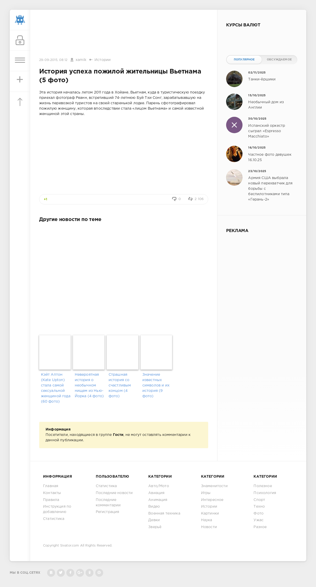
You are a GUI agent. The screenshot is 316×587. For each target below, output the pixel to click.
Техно (259, 506)
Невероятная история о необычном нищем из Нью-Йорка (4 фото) (89, 385)
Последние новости (114, 493)
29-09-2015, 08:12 (53, 60)
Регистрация (107, 511)
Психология (265, 493)
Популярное (244, 59)
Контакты (52, 493)
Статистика (53, 518)
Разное (260, 527)
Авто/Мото (158, 486)
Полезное (263, 486)
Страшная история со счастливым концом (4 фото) (120, 385)
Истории (102, 59)
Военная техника (164, 513)
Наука (206, 520)
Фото (259, 513)
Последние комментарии (108, 502)
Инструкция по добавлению (57, 509)
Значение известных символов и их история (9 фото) (156, 385)
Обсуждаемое (279, 59)
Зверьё (154, 527)
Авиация (156, 493)
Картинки (210, 513)
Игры (206, 493)
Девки (154, 520)
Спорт (259, 499)
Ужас (259, 520)
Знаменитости (214, 486)
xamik (81, 59)
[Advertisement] (123, 34)
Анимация (157, 499)
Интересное (212, 499)
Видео (154, 506)
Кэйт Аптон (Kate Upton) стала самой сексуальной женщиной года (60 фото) (55, 388)
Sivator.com (69, 545)
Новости (209, 527)
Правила (51, 499)
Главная (50, 486)
